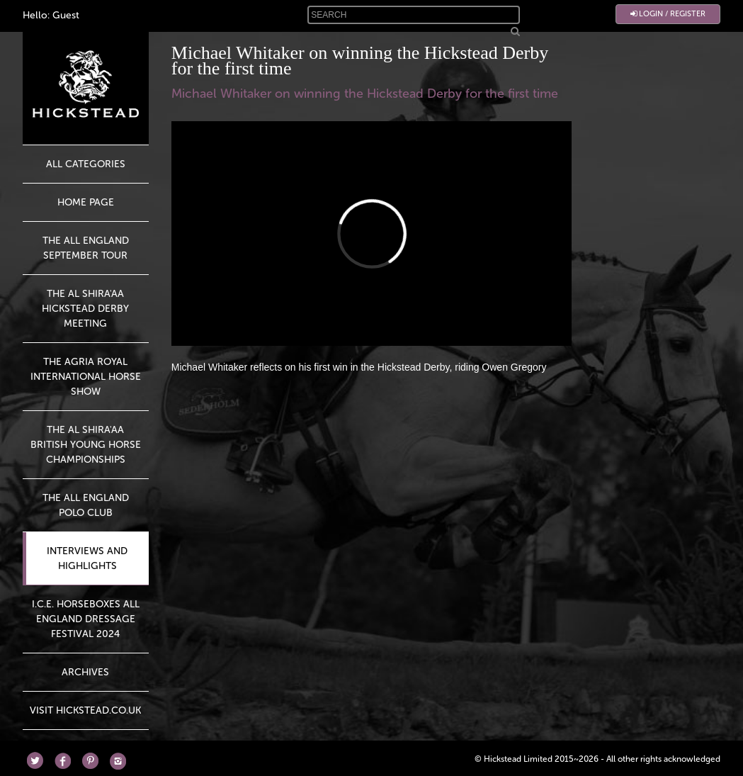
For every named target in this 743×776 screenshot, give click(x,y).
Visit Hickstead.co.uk (85, 710)
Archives (85, 672)
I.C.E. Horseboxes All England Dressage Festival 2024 (86, 619)
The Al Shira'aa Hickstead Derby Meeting (85, 309)
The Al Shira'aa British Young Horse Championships (85, 445)
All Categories (85, 164)
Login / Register (667, 13)
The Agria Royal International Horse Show (85, 377)
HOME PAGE (85, 202)
